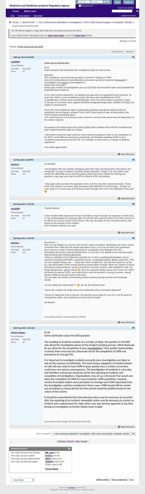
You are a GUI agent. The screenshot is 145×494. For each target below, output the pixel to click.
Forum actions (23, 16)
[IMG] (48, 458)
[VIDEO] (49, 461)
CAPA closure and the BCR (30, 46)
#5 (133, 328)
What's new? (30, 11)
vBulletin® (72, 487)
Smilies (49, 455)
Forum (16, 11)
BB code (49, 452)
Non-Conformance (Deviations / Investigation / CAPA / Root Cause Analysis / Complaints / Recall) (85, 22)
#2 (133, 159)
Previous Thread (65, 441)
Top (133, 434)
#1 (133, 57)
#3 (133, 204)
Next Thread (81, 441)
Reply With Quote (126, 154)
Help (117, 2)
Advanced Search (128, 16)
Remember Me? (86, 6)
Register (129, 2)
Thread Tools (116, 52)
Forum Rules (51, 469)
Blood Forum (29, 22)
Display (129, 52)
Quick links (38, 16)
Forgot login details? (126, 8)
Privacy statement (119, 479)
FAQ (12, 16)
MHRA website (102, 479)
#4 (133, 238)
